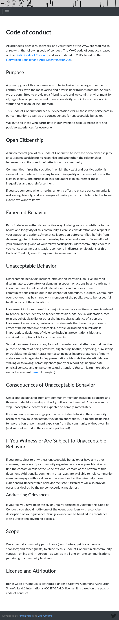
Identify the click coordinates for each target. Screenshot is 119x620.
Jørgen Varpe (26, 615)
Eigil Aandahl (45, 615)
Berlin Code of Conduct (31, 55)
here (35, 372)
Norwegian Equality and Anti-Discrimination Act (38, 59)
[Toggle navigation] (6, 12)
